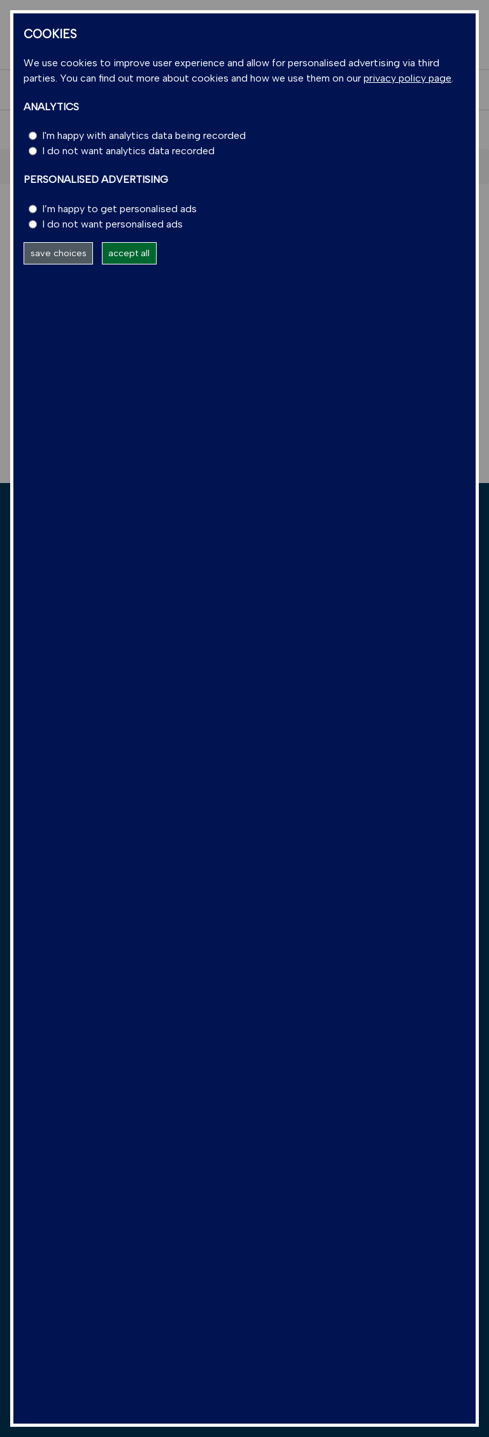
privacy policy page (407, 78)
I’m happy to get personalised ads (119, 209)
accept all (129, 253)
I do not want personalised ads (112, 224)
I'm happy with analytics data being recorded (144, 135)
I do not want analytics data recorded (128, 151)
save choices (59, 253)
